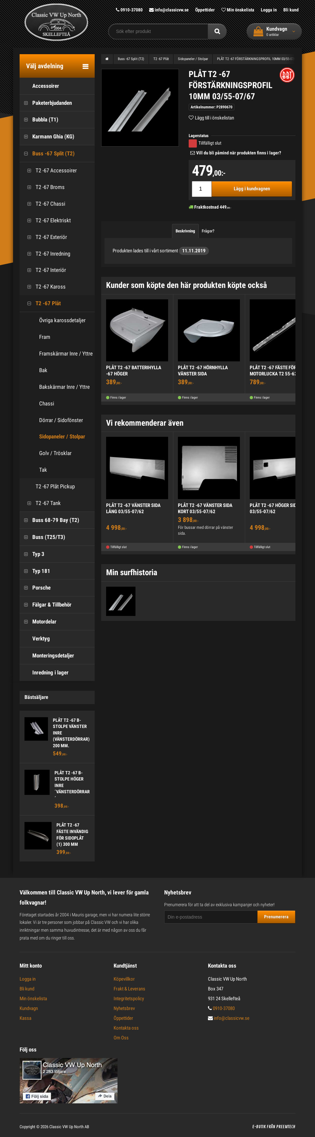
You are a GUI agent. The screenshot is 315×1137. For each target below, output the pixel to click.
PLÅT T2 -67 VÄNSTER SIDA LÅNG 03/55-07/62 (133, 508)
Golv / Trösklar (55, 453)
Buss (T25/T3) (42, 537)
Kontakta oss (126, 1028)
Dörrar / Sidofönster (61, 420)
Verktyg (35, 638)
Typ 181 (35, 571)
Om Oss (121, 1038)
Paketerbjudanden (46, 103)
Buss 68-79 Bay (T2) (49, 520)
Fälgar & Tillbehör (45, 604)
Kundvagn (29, 1008)
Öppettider (205, 9)
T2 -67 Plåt (42, 303)
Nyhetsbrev (124, 1008)
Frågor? (208, 231)
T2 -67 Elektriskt (47, 220)
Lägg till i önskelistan (214, 118)
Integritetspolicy (129, 999)
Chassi (46, 403)
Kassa (25, 1018)
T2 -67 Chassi (44, 204)
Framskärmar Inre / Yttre (66, 353)
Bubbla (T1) (39, 119)
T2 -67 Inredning (46, 254)
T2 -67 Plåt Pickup (49, 486)
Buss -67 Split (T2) (47, 153)
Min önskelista (237, 9)
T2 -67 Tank (42, 503)
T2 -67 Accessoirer (50, 170)
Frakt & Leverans (129, 989)
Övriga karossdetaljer (62, 320)
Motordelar (38, 621)
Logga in (269, 9)
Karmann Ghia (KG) (47, 136)
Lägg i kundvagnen (252, 189)
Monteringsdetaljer (47, 655)
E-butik (259, 1126)
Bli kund (291, 9)
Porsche (35, 587)
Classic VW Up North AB (69, 1126)
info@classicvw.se (169, 9)
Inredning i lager (44, 672)
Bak (43, 370)
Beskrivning (185, 231)
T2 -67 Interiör (44, 270)
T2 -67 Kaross (44, 287)
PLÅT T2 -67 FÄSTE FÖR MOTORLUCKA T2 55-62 (273, 371)
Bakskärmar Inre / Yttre (64, 387)
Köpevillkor (124, 979)
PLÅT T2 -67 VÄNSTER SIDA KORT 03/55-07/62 (205, 508)
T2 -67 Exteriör (45, 237)
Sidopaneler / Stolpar (62, 436)
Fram (44, 337)
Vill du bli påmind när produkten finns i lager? (238, 152)
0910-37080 (129, 9)
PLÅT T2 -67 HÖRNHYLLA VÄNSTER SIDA (203, 371)
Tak (43, 469)
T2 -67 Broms (44, 187)
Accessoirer (39, 86)
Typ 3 (32, 554)
